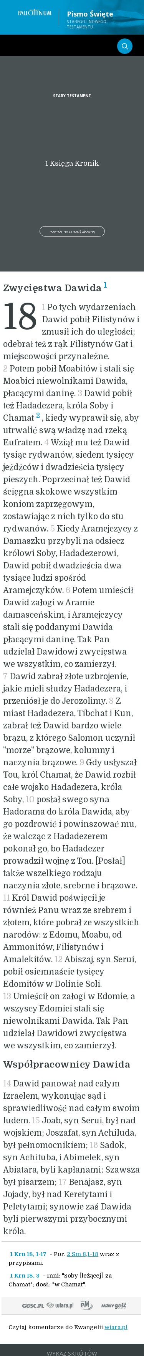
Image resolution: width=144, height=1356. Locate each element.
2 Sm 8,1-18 (82, 1254)
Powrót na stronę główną (72, 231)
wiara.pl (115, 1327)
